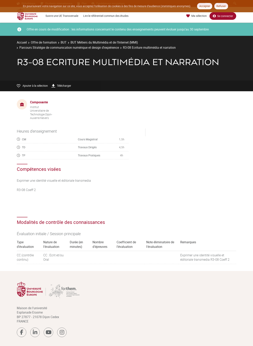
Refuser (221, 6)
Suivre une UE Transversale (61, 16)
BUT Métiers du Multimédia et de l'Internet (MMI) (104, 42)
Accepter (204, 6)
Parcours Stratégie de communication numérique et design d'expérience (69, 47)
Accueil (22, 42)
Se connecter (223, 16)
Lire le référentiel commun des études (105, 16)
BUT (64, 42)
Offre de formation (44, 42)
